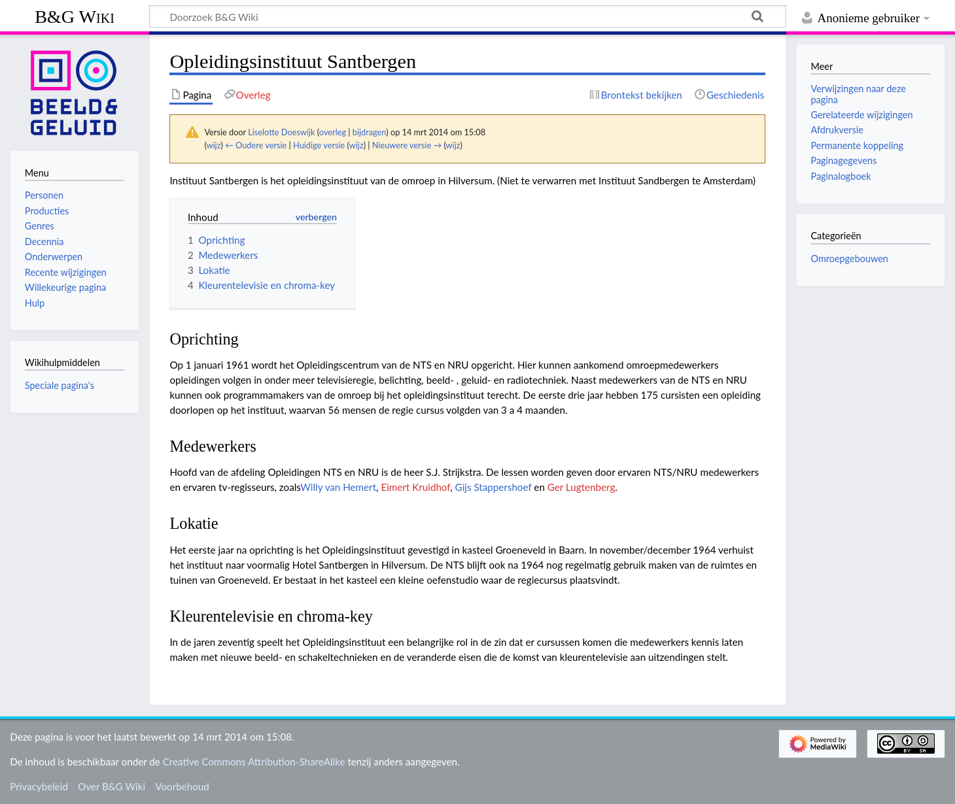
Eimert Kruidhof (415, 487)
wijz (214, 145)
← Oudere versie (255, 145)
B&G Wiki (74, 17)
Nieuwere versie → (407, 145)
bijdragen (369, 132)
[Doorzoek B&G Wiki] (468, 16)
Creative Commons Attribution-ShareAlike (254, 761)
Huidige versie (319, 145)
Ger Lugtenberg (581, 487)
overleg (332, 132)
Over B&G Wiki (111, 786)
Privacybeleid (39, 786)
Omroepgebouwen (849, 258)
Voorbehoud (182, 786)
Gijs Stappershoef (493, 487)
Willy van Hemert (338, 487)
